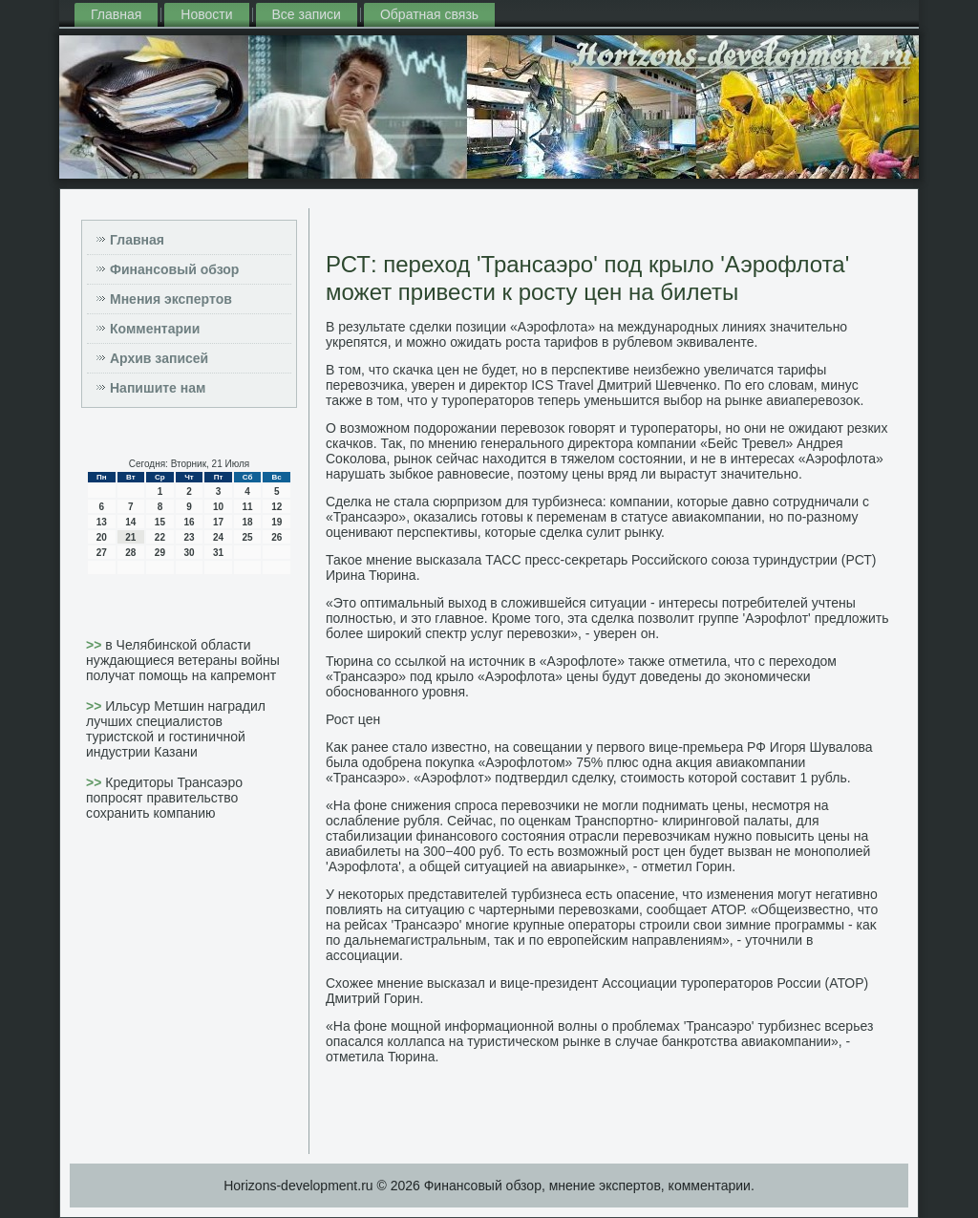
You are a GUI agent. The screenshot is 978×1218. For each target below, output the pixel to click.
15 (160, 522)
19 (276, 522)
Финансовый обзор (174, 269)
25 (248, 537)
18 (248, 522)
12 (276, 507)
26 (276, 537)
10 (218, 507)
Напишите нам (157, 387)
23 (188, 537)
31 (218, 552)
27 (101, 552)
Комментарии (155, 328)
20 (101, 537)
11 (248, 507)
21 (130, 537)
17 (218, 522)
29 (160, 552)
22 (160, 537)
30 (188, 552)
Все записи (306, 14)
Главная (116, 14)
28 (130, 552)
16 (188, 522)
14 (130, 522)
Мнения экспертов (171, 299)
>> (95, 644)
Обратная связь (429, 14)
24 (218, 537)
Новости (206, 14)
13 (101, 522)
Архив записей (159, 358)
